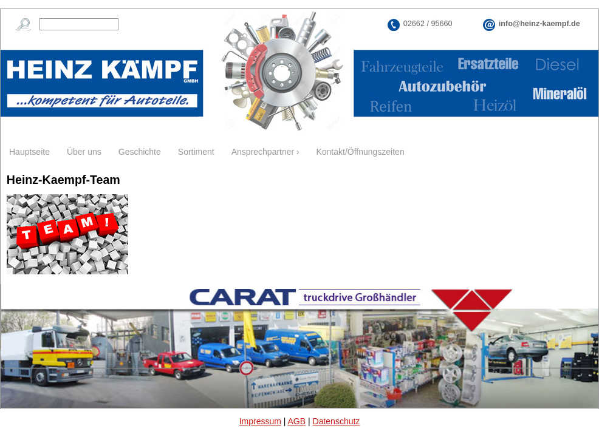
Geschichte (139, 152)
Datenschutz (336, 421)
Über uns (84, 152)
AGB (297, 421)
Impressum (260, 421)
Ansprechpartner (263, 152)
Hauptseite (29, 152)
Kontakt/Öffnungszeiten (360, 152)
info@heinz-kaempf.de (539, 23)
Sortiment (196, 152)
